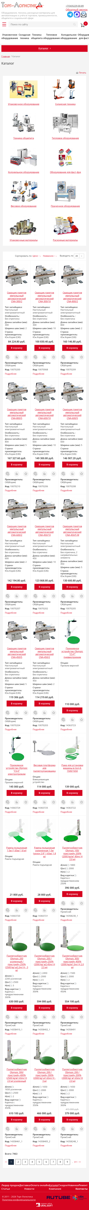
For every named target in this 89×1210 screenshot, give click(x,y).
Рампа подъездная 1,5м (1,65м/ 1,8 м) (16, 849)
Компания (55, 1188)
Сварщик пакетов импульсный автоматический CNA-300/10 (44, 297)
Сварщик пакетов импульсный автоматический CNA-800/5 (16, 414)
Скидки (63, 1185)
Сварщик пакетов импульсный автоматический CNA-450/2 (44, 653)
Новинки (73, 1185)
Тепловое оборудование (51, 36)
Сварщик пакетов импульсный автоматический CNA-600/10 (44, 414)
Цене (35, 255)
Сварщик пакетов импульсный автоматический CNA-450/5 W (72, 531)
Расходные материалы (65, 240)
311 (75, 1162)
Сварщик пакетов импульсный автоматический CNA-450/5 (16, 653)
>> (80, 1162)
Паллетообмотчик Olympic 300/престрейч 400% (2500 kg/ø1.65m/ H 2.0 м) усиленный (16, 1075)
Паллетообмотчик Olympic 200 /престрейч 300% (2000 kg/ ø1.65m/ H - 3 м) (44, 1075)
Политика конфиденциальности (19, 1199)
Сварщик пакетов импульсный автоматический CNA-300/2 (16, 297)
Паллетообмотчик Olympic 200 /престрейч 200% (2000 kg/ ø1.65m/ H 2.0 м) (72, 1075)
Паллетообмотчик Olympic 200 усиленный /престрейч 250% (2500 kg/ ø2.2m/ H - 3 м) (16, 963)
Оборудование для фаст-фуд (65, 172)
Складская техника (24, 36)
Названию (48, 255)
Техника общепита (37, 36)
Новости (29, 1188)
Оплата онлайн (39, 1185)
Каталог (53, 1185)
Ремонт (83, 1185)
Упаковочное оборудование (9, 36)
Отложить (26, 355)
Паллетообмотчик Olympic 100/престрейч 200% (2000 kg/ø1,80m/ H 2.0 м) (72, 853)
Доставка (24, 1185)
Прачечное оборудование (65, 206)
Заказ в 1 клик (7, 357)
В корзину (16, 347)
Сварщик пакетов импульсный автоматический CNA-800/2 (72, 297)
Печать (82, 72)
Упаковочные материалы (24, 240)
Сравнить (17, 355)
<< (6, 1162)
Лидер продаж (10, 1185)
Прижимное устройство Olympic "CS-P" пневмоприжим (72, 653)
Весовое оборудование (23, 206)
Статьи (5, 1188)
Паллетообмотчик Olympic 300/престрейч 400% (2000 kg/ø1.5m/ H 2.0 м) (72, 961)
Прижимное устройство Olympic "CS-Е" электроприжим (17, 770)
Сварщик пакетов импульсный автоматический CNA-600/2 (16, 531)
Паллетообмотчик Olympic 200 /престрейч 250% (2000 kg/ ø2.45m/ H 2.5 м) (44, 961)
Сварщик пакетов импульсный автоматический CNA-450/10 (44, 531)
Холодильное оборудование (69, 36)
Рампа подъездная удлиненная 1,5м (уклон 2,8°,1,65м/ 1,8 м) (44, 852)
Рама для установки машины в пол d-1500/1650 (72, 768)
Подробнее (10, 373)
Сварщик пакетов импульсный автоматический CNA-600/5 (72, 414)
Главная (5, 56)
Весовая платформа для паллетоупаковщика (44, 768)
